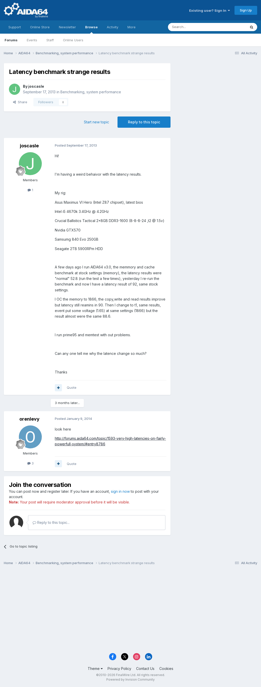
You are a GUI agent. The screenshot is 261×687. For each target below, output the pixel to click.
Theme (95, 668)
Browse (91, 29)
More (131, 27)
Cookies (166, 668)
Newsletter (67, 27)
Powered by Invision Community (130, 679)
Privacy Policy (119, 668)
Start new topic (96, 122)
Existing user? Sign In (209, 10)
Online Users (73, 40)
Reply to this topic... (51, 522)
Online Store (40, 27)
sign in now (120, 491)
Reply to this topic (144, 122)
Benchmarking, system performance (90, 92)
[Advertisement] (216, 97)
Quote (71, 387)
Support (14, 27)
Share (20, 102)
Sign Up (246, 10)
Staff (50, 40)
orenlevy (29, 419)
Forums (11, 40)
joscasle (36, 86)
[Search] (194, 27)
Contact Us (145, 668)
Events (32, 40)
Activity (112, 27)
